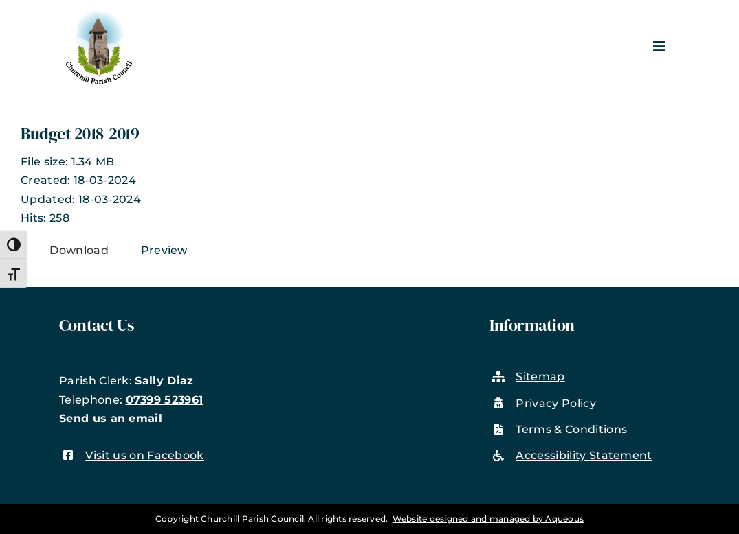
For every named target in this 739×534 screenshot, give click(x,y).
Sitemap (540, 376)
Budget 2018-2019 (80, 133)
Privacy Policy (555, 403)
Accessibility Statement (584, 455)
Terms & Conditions (571, 429)
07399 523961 (164, 399)
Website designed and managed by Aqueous (488, 518)
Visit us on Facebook (144, 455)
